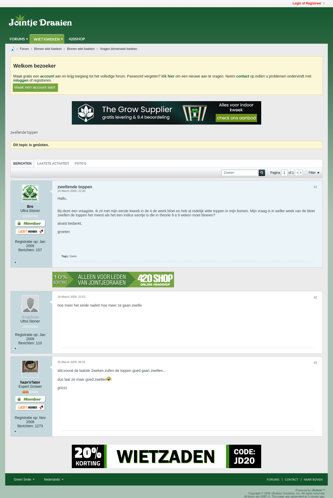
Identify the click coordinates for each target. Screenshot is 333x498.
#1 (315, 187)
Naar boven (313, 479)
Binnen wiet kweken (48, 49)
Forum (24, 49)
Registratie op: (27, 242)
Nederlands (53, 479)
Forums (17, 39)
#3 (315, 363)
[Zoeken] (243, 173)
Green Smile (24, 479)
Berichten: (26, 250)
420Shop (77, 39)
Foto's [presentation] (80, 163)
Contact (291, 479)
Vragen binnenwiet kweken (118, 49)
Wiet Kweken (47, 39)
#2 (315, 297)
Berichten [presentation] (22, 163)
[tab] (22, 163)
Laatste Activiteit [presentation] (53, 163)
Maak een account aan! (34, 87)
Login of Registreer (309, 3)
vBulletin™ (318, 490)
